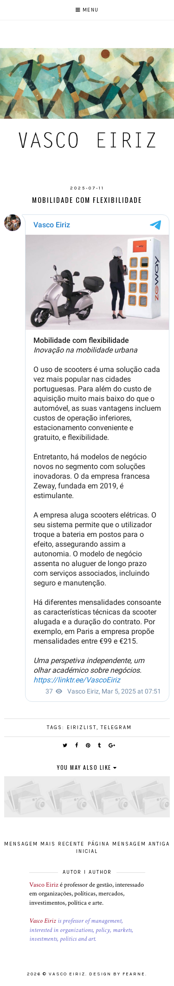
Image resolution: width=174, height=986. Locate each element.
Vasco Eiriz (43, 885)
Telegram (116, 727)
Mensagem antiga (141, 844)
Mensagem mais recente (44, 844)
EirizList (82, 727)
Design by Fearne (117, 974)
